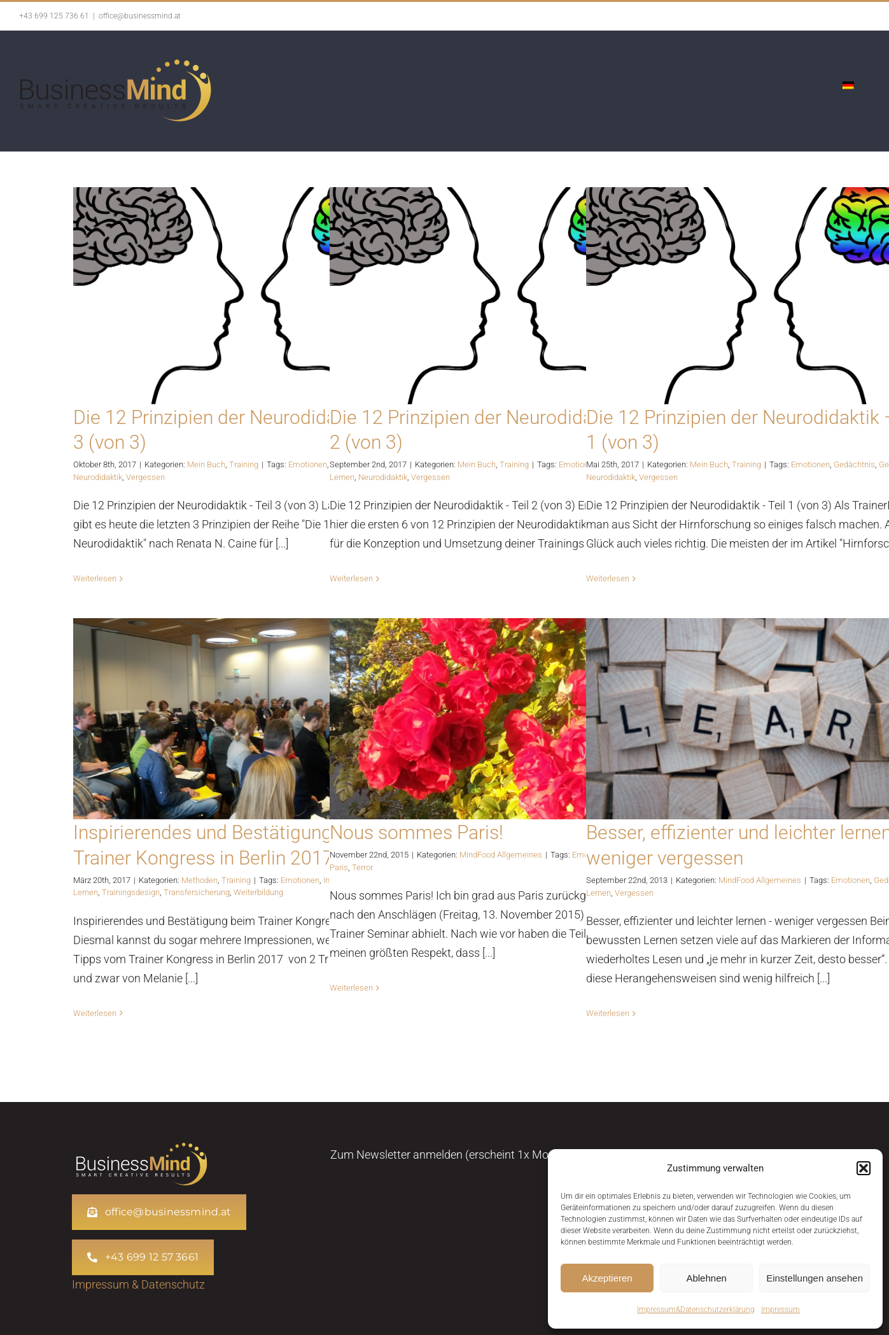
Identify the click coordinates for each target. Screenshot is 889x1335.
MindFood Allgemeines (500, 854)
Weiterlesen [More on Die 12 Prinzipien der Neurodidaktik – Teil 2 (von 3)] (351, 578)
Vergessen (145, 477)
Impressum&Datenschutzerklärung (696, 1309)
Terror (362, 867)
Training (243, 464)
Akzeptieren (607, 1278)
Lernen (342, 477)
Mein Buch (206, 464)
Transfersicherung (197, 892)
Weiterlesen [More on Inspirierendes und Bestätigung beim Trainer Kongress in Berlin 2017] (94, 1013)
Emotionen (307, 464)
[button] (863, 1168)
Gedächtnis (854, 464)
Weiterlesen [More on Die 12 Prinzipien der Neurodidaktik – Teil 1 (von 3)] (607, 578)
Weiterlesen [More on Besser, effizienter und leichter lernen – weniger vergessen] (607, 1013)
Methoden (199, 880)
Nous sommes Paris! (416, 832)
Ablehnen (706, 1278)
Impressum (780, 1309)
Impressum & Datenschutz (138, 1284)
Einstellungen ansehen (814, 1278)
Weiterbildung (258, 892)
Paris (339, 867)
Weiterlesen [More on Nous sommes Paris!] (351, 987)
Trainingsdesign (131, 892)
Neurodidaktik (97, 477)
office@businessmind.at (140, 15)
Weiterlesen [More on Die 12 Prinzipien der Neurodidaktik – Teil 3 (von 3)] (94, 578)
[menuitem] (848, 85)
